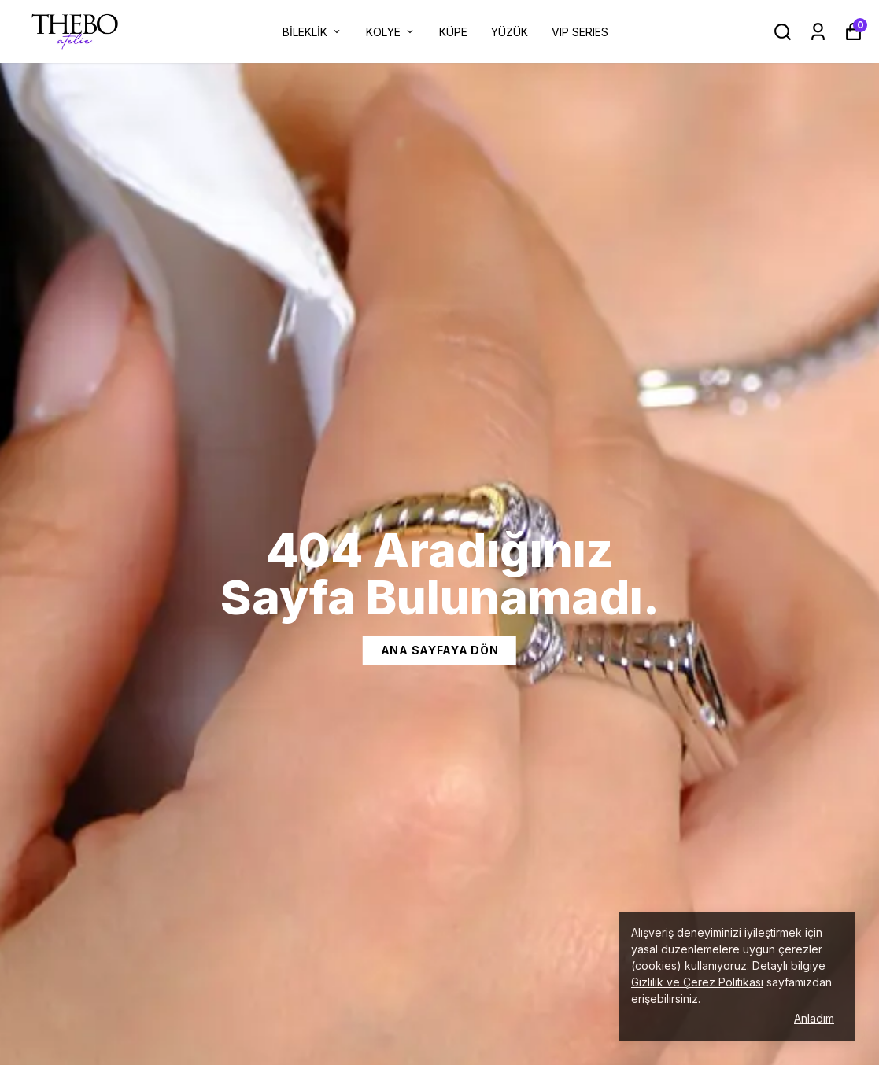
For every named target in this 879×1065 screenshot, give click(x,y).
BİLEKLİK (312, 32)
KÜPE (453, 32)
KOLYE (390, 32)
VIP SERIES (580, 32)
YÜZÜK (509, 32)
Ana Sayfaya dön (440, 650)
